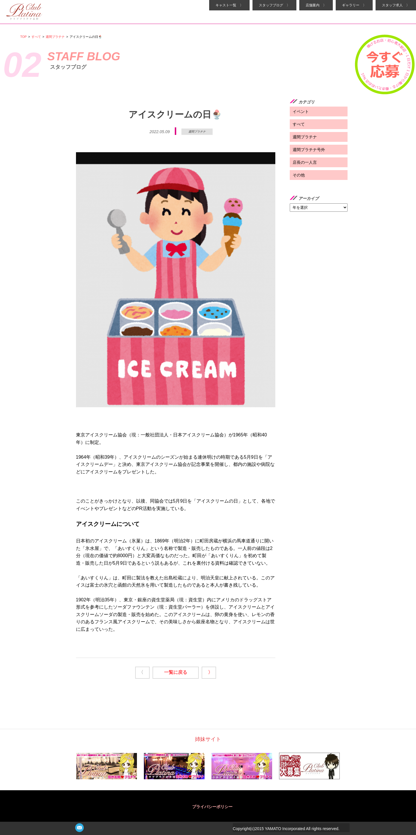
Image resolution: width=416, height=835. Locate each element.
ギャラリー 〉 (354, 5)
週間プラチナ (55, 36)
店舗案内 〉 (316, 5)
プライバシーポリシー (212, 807)
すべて (36, 36)
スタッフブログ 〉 (274, 5)
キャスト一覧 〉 (229, 5)
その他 (299, 175)
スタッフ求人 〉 (396, 5)
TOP (23, 36)
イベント (301, 111)
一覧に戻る (175, 672)
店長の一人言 (305, 162)
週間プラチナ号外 (309, 149)
